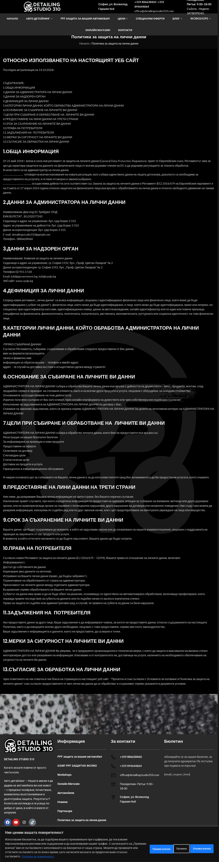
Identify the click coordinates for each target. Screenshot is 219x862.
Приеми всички (197, 845)
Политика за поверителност (40, 856)
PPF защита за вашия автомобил (79, 756)
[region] (109, 842)
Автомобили (65, 792)
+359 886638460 (145, 5)
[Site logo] (42, 10)
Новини (62, 802)
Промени (134, 845)
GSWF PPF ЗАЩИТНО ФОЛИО (77, 765)
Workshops (64, 774)
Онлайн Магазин (68, 783)
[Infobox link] (135, 799)
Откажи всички (164, 845)
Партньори (64, 811)
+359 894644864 (131, 765)
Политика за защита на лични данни (81, 820)
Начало (84, 43)
